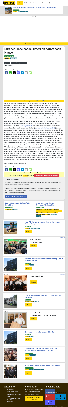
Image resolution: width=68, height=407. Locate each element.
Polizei (32, 264)
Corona (7, 63)
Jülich (42, 211)
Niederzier (55, 212)
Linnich (38, 212)
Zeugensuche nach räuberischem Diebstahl (40, 332)
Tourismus (25, 11)
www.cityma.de (25, 126)
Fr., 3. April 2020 (9, 56)
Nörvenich (38, 214)
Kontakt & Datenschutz (13, 398)
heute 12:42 (28, 334)
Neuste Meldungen (12, 391)
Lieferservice (23, 63)
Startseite (28, 3)
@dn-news (50, 396)
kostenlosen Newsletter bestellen (47, 176)
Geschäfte (14, 63)
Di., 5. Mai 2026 (28, 353)
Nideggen (49, 212)
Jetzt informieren (38, 43)
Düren (15, 11)
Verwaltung (32, 354)
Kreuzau (53, 211)
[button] (20, 3)
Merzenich (43, 212)
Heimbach (49, 209)
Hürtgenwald (56, 209)
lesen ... (28, 231)
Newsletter (53, 3)
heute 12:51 (28, 263)
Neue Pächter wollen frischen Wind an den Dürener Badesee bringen (34, 7)
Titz (43, 214)
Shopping (13, 58)
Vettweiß (47, 214)
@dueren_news (61, 391)
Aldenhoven (39, 209)
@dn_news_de (60, 397)
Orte (44, 3)
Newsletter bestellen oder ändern (34, 398)
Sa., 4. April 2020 (40, 207)
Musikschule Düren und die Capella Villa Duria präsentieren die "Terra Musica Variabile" (41, 349)
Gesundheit (15, 209)
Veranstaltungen (39, 369)
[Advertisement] (34, 30)
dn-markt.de (62, 237)
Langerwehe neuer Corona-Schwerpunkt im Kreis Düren (45, 204)
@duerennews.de (50, 391)
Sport (19, 11)
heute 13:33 (16, 10)
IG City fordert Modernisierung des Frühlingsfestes (42, 365)
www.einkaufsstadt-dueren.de (44, 128)
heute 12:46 (28, 299)
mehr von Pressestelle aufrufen (16, 196)
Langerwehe (59, 211)
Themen (36, 3)
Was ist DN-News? (12, 393)
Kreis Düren (8, 209)
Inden (38, 211)
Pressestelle (8, 65)
